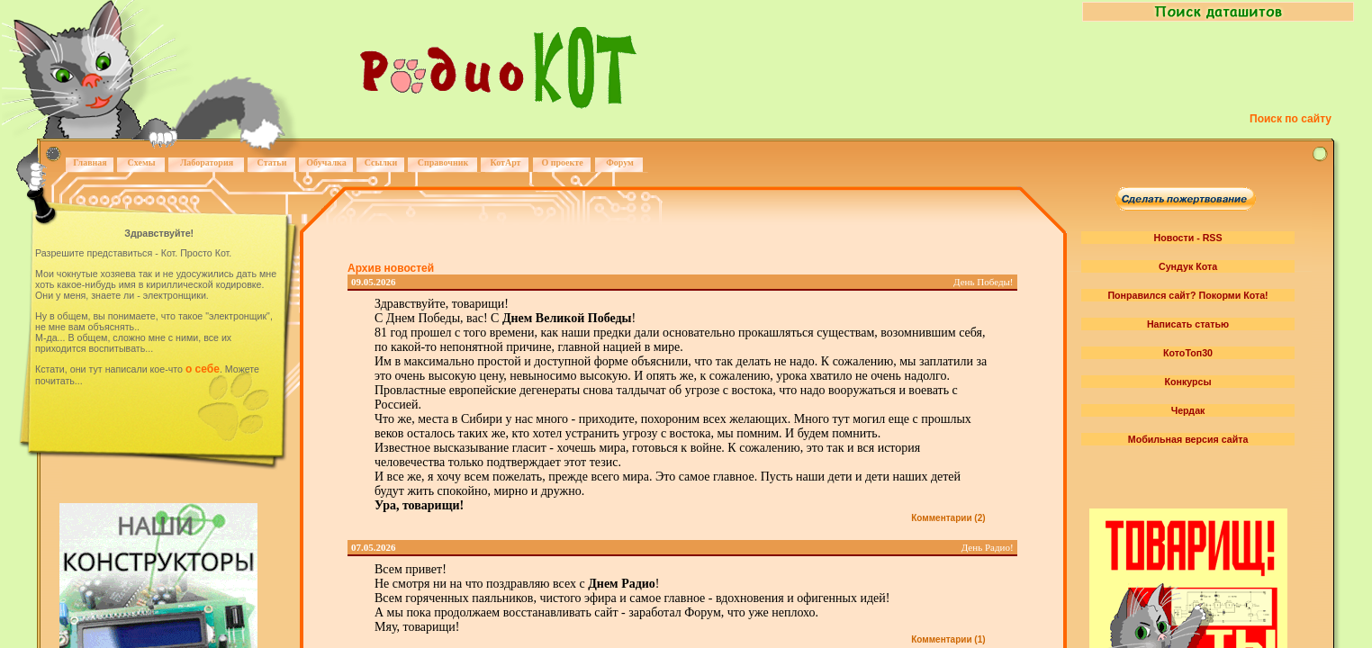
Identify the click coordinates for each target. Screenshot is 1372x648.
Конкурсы (1187, 381)
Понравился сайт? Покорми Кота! (1187, 295)
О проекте (561, 162)
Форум (620, 162)
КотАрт (505, 162)
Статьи (272, 162)
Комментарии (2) (948, 518)
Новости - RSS (1188, 237)
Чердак (1188, 410)
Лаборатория (206, 162)
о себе (202, 369)
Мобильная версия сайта (1188, 439)
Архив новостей (391, 268)
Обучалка (326, 162)
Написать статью (1188, 324)
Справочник (443, 162)
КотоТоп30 (1188, 352)
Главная (89, 162)
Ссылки (381, 162)
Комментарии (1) (948, 639)
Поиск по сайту (1290, 118)
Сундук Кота (1188, 266)
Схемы (141, 162)
